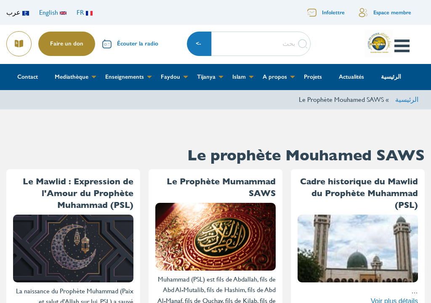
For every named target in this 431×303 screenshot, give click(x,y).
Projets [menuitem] (313, 76)
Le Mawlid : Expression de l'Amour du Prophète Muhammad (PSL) (78, 193)
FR (85, 12)
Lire (19, 41)
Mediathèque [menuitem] (71, 76)
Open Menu (401, 46)
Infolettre (333, 12)
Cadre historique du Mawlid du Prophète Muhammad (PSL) (359, 193)
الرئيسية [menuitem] (391, 76)
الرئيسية (406, 100)
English (53, 12)
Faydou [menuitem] (170, 76)
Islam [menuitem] (239, 76)
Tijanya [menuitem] (206, 76)
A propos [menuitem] (275, 76)
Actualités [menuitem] (351, 76)
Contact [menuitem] (27, 76)
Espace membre (392, 12)
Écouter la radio (137, 43)
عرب (17, 12)
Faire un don (66, 43)
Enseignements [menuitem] (124, 76)
